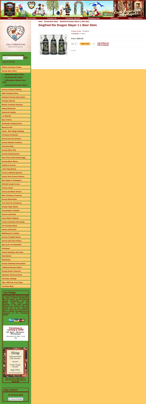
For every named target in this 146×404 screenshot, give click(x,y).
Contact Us (51, 18)
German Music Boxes (10, 161)
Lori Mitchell (6, 116)
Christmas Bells (8, 146)
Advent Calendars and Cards (12, 252)
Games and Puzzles (9, 229)
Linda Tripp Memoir (9, 169)
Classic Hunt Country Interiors (13, 176)
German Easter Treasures (11, 271)
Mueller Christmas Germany (12, 105)
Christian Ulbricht (8, 101)
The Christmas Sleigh (15, 395)
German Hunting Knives (11, 154)
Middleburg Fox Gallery (10, 233)
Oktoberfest (6, 260)
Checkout (115, 18)
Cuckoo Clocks (7, 188)
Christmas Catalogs (9, 279)
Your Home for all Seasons (12, 203)
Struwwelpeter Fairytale (10, 210)
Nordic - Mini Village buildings (13, 131)
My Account (31, 18)
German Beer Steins (9, 71)
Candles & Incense (9, 165)
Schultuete (6, 248)
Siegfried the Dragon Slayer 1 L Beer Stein (74, 21)
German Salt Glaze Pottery (12, 241)
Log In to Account (9, 62)
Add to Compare (103, 45)
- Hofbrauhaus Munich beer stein (14, 81)
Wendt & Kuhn (7, 127)
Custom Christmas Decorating (13, 222)
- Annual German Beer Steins (15, 85)
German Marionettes (9, 199)
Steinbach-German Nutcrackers (13, 97)
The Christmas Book (9, 226)
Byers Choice (7, 120)
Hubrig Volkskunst (9, 108)
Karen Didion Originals (10, 218)
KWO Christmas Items (10, 93)
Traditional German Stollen (12, 267)
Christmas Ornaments (10, 135)
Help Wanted (6, 256)
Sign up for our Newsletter (12, 244)
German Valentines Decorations (14, 263)
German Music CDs (9, 150)
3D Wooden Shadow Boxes (12, 123)
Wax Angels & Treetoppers (12, 180)
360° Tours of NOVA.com (19, 380)
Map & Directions (135, 18)
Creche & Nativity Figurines (12, 173)
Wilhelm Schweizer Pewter (12, 67)
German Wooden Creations (12, 142)
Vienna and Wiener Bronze (12, 192)
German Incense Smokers (11, 139)
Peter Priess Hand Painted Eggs (14, 158)
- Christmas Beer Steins (13, 77)
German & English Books (11, 237)
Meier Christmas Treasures (12, 195)
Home (10, 18)
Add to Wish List (103, 43)
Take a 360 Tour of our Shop (12, 282)
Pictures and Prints (9, 214)
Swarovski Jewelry (9, 112)
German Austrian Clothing (11, 89)
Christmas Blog (7, 286)
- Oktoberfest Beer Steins (14, 74)
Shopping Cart (93, 18)
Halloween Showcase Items (12, 275)
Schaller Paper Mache (10, 207)
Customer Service (73, 18)
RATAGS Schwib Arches (11, 184)
